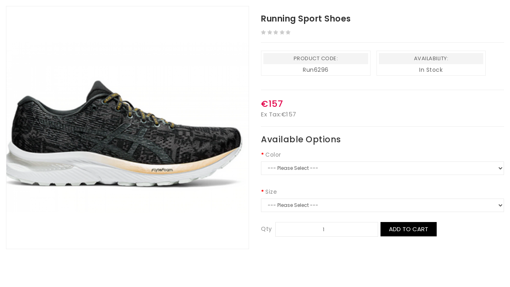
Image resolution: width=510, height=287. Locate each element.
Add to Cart (408, 229)
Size (271, 191)
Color (273, 154)
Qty (266, 228)
